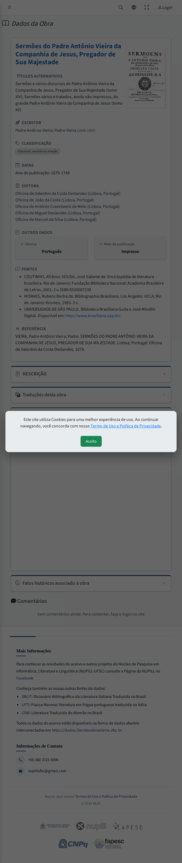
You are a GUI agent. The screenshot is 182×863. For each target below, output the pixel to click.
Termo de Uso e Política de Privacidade (126, 426)
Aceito (91, 441)
